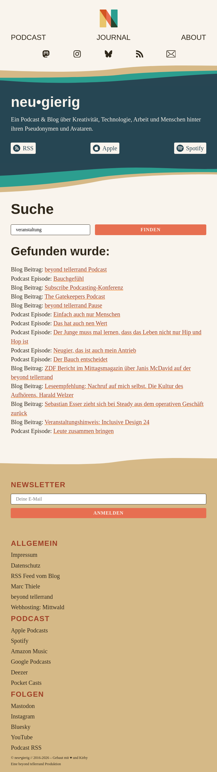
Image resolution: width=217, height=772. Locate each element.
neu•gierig (22, 758)
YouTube (21, 737)
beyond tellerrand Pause (73, 305)
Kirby (83, 758)
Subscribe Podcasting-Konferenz (84, 287)
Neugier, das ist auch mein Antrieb (94, 350)
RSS (28, 148)
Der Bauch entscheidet (80, 359)
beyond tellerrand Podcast (76, 269)
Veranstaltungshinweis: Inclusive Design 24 (97, 422)
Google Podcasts (31, 661)
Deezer (19, 672)
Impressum (24, 554)
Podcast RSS (26, 747)
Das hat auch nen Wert (80, 323)
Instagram (23, 716)
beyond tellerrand (31, 764)
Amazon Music (29, 651)
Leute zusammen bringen (83, 431)
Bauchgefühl (68, 278)
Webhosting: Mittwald (37, 607)
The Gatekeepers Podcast (75, 296)
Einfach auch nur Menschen (86, 314)
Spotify (195, 148)
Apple (109, 148)
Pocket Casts (26, 682)
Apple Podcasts (29, 630)
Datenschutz (25, 565)
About (193, 37)
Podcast (28, 37)
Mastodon (23, 706)
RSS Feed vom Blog (35, 576)
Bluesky (20, 726)
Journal (113, 37)
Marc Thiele (25, 586)
